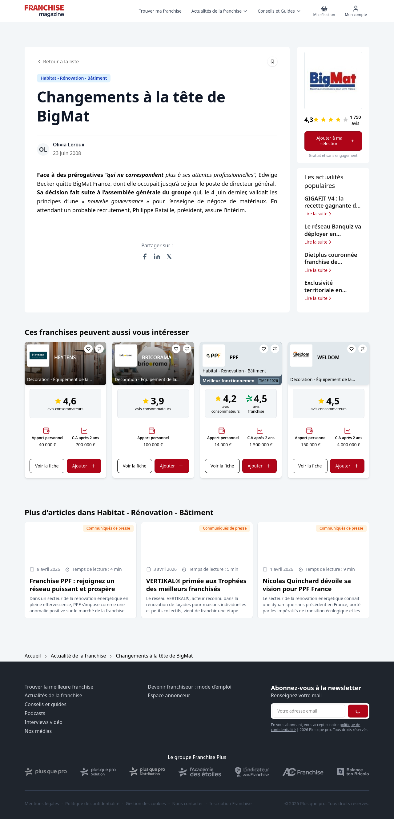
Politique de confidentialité (92, 803)
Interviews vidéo (43, 722)
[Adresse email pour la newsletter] (308, 711)
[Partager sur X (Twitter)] (169, 256)
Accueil (33, 655)
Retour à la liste (58, 61)
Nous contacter (187, 803)
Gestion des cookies (146, 803)
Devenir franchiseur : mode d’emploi (189, 687)
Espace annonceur (169, 695)
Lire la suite (318, 214)
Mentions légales (42, 803)
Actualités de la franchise (53, 695)
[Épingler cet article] (272, 61)
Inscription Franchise (230, 803)
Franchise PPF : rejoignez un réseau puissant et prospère (72, 585)
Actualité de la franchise (78, 655)
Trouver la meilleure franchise (59, 687)
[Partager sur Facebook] (145, 256)
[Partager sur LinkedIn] (157, 256)
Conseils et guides (45, 704)
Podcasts (35, 713)
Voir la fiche (46, 466)
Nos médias (38, 731)
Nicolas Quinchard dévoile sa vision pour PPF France (307, 585)
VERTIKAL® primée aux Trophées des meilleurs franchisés (196, 585)
